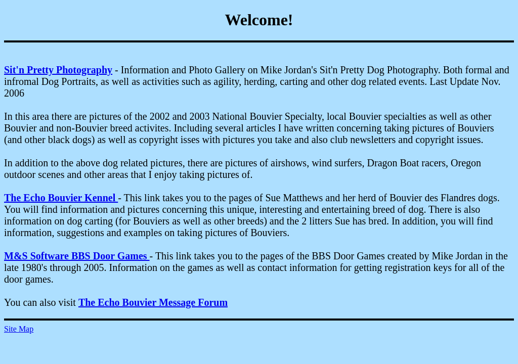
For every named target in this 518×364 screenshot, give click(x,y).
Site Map (18, 329)
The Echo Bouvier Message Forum (153, 302)
